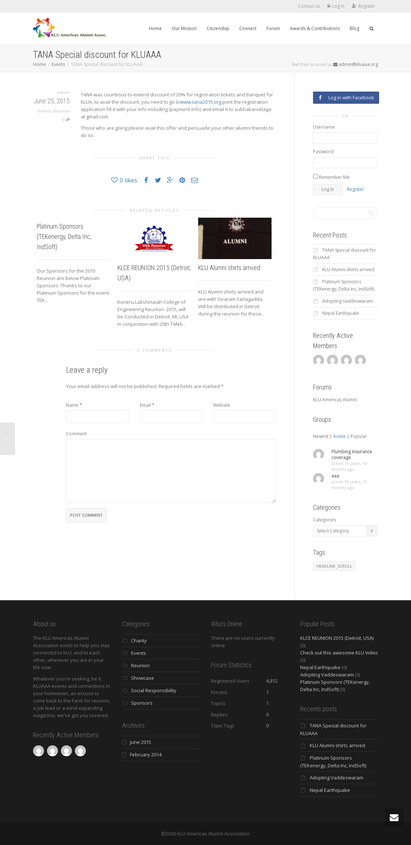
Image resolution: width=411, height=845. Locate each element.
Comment (76, 434)
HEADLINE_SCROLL (334, 566)
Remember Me (331, 177)
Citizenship (218, 28)
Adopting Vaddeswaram (347, 301)
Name (72, 405)
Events (58, 64)
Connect (248, 28)
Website (221, 405)
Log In (338, 6)
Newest (320, 436)
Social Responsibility (154, 690)
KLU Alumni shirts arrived (229, 268)
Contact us (309, 6)
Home (155, 28)
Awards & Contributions (315, 28)
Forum (273, 28)
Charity (139, 640)
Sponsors (142, 703)
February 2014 (145, 754)
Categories (324, 520)
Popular (358, 436)
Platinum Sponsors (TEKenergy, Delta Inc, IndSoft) (64, 236)
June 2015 (140, 742)
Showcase (142, 678)
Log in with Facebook (346, 97)
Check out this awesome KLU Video (339, 652)
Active (339, 436)
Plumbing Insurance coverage (351, 455)
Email (145, 405)
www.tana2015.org (200, 102)
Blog (354, 28)
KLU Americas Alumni (335, 399)
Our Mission (184, 28)
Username (324, 127)
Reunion (61, 111)
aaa (335, 476)
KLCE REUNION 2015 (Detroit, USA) (337, 638)
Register (366, 6)
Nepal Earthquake (340, 313)
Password (323, 151)
